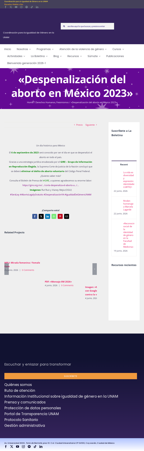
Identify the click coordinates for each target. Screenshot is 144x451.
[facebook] (5, 7)
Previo (79, 124)
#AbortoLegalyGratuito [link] (31, 194)
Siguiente (90, 124)
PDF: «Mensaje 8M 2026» (58, 281)
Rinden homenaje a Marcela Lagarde (128, 205)
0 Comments (28, 270)
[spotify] (26, 7)
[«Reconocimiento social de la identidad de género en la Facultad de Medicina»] (117, 224)
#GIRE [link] (46, 180)
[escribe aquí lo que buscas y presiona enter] (87, 26)
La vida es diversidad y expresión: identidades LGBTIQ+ (128, 179)
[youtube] (16, 7)
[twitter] (11, 7)
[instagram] (21, 7)
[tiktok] (32, 7)
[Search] (64, 26)
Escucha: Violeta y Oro (13, 4)
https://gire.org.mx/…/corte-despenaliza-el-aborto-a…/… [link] (50, 185)
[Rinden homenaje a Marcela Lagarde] (117, 201)
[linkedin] (37, 7)
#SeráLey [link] (14, 194)
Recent (124, 164)
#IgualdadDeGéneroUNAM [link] (78, 194)
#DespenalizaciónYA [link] (54, 194)
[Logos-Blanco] (29, 11)
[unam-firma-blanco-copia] (12, 345)
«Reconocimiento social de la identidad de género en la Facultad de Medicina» (128, 235)
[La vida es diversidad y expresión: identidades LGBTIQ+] (117, 173)
